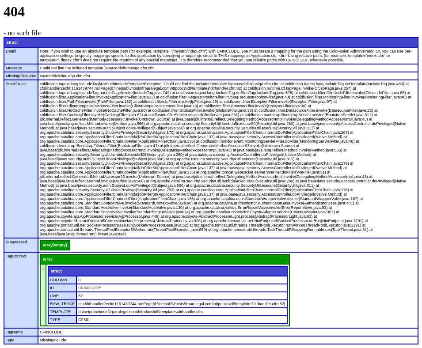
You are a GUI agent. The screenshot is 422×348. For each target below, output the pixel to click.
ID (52, 288)
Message (14, 68)
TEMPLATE (60, 312)
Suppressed (16, 242)
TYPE (55, 320)
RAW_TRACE (62, 304)
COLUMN (58, 280)
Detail (11, 51)
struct (12, 42)
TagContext (16, 256)
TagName (14, 332)
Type (10, 340)
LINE (54, 296)
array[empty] (55, 245)
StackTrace (16, 84)
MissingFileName (21, 76)
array (48, 259)
